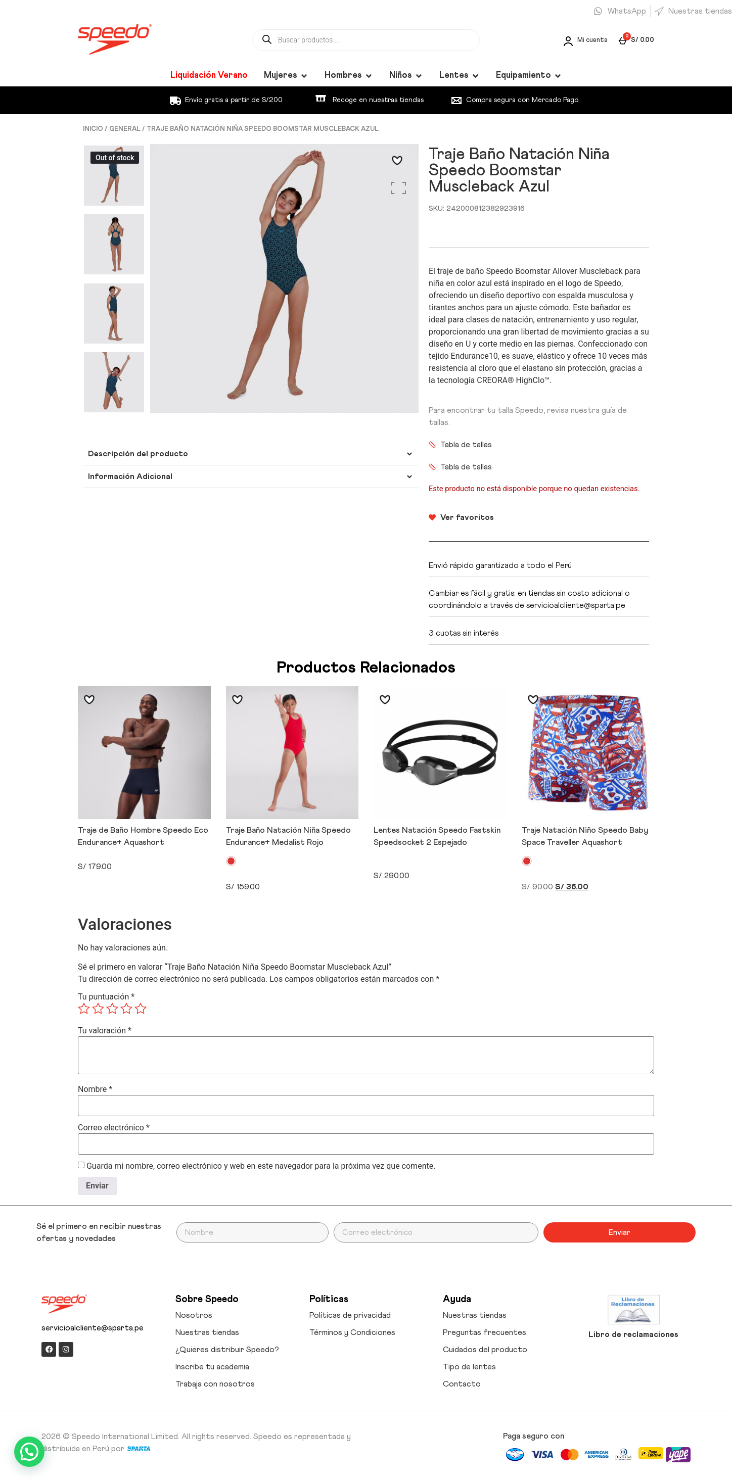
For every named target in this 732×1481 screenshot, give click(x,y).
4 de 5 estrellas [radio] (126, 1008)
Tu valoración (104, 1031)
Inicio (93, 129)
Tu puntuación (106, 997)
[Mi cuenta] (567, 40)
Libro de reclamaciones (633, 1334)
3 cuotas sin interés (463, 633)
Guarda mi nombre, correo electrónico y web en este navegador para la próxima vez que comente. (260, 1166)
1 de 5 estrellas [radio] (84, 1008)
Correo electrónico (114, 1128)
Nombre (95, 1089)
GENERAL (125, 129)
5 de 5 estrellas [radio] (140, 1008)
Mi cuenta (592, 40)
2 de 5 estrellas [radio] (98, 1008)
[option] (114, 175)
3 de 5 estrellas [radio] (112, 1008)
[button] (29, 1452)
